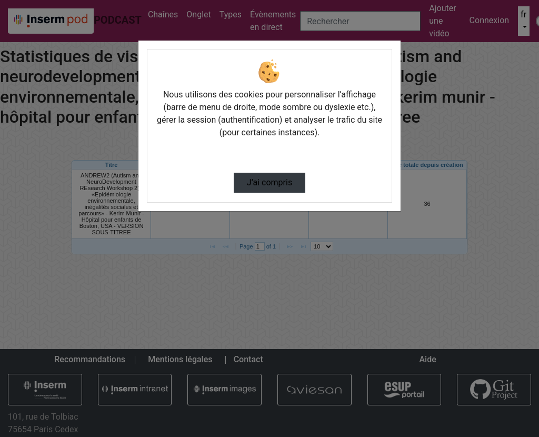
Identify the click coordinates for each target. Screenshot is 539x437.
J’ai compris (269, 182)
